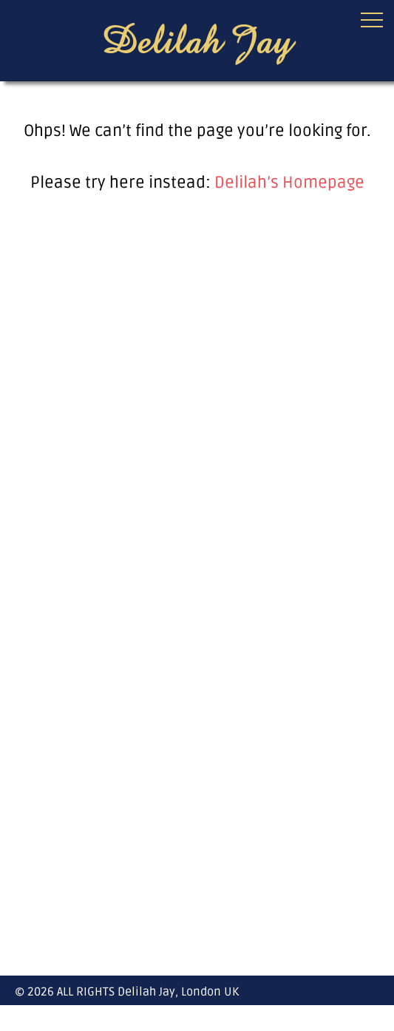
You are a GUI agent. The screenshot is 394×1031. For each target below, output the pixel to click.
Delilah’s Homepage (289, 182)
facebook (344, 1017)
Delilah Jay (197, 39)
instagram (370, 1017)
